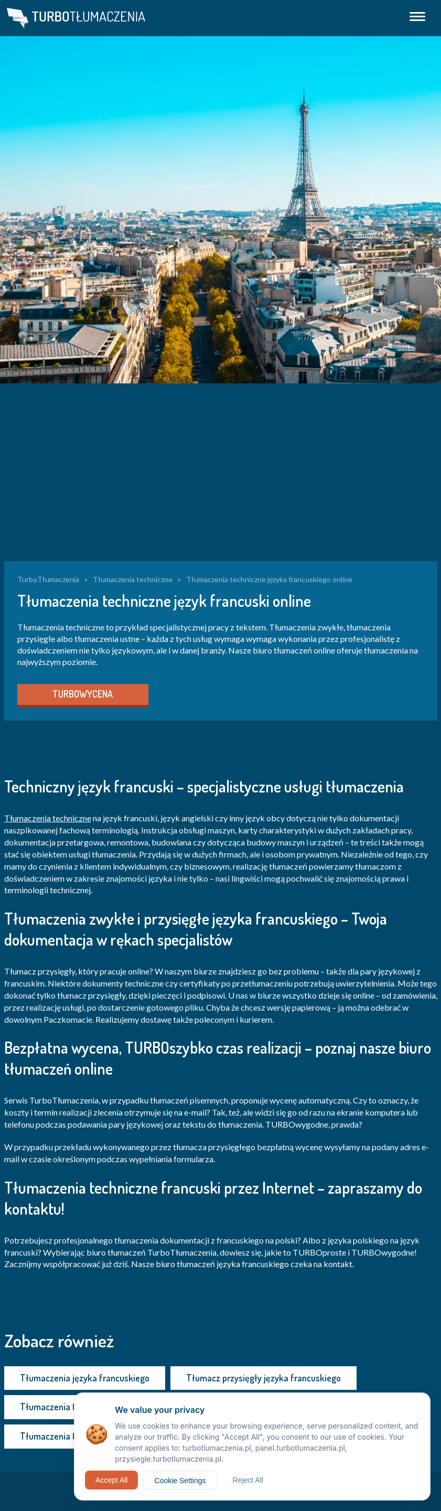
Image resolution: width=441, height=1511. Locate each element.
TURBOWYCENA (82, 694)
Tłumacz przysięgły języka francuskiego (263, 1378)
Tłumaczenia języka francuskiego (84, 1378)
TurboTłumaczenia (48, 579)
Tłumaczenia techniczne (133, 579)
